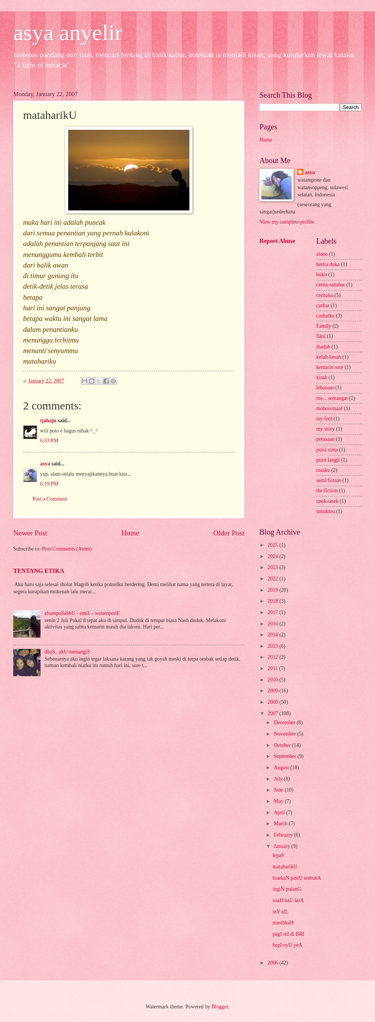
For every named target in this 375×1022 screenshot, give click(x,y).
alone (322, 254)
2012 (273, 657)
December (285, 722)
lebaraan (325, 387)
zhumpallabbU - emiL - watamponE (82, 613)
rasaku (323, 470)
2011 (273, 668)
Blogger (219, 1007)
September (285, 756)
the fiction (327, 490)
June (279, 790)
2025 (273, 545)
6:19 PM (49, 484)
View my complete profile (286, 222)
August (282, 767)
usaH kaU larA (288, 900)
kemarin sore (330, 367)
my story (325, 429)
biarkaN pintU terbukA (296, 878)
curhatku (325, 316)
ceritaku (324, 295)
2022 (273, 579)
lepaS (278, 855)
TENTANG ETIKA (38, 571)
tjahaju (48, 420)
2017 (273, 612)
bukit (321, 274)
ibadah (323, 347)
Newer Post (30, 533)
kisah (321, 377)
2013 (273, 646)
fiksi (321, 336)
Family (323, 326)
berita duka (328, 264)
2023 (273, 567)
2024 (273, 556)
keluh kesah (328, 357)
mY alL (280, 912)
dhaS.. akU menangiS (67, 652)
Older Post (228, 533)
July (279, 779)
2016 (273, 624)
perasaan (325, 439)
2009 (273, 691)
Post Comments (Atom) (67, 549)
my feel (324, 419)
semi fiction (328, 480)
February (284, 835)
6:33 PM (49, 440)
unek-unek (327, 501)
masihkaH (283, 923)
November (285, 734)
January (282, 846)
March (281, 823)
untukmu (325, 511)
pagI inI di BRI (288, 934)
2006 (273, 963)
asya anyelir (67, 32)
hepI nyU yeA (287, 945)
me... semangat (332, 398)
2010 (273, 680)
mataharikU (284, 867)
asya (45, 464)
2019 (273, 590)
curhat (322, 305)
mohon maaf (329, 408)
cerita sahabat (330, 285)
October (283, 745)
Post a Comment (50, 499)
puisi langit (328, 460)
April (280, 812)
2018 (273, 601)
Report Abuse (277, 241)
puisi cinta (327, 450)
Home (130, 533)
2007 (273, 713)
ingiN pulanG (286, 889)
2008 (273, 702)
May (279, 801)
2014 (273, 635)
